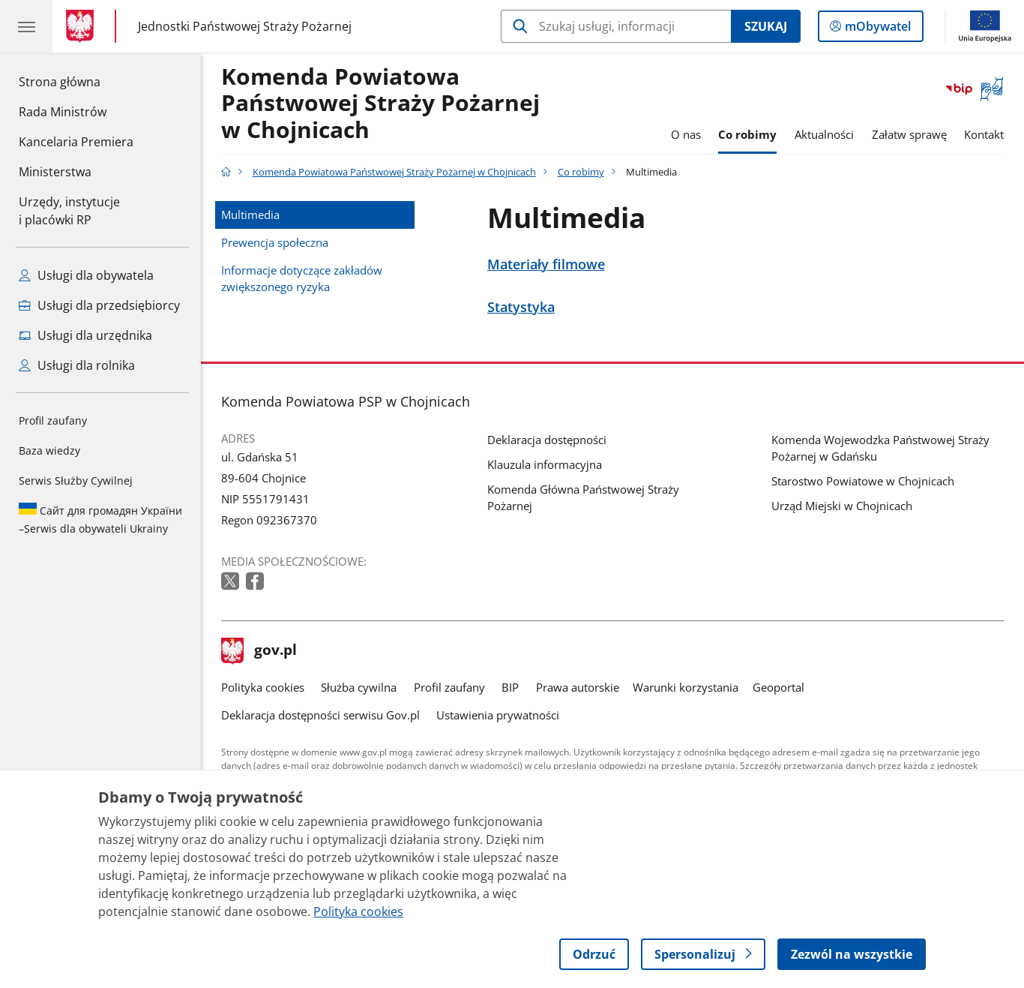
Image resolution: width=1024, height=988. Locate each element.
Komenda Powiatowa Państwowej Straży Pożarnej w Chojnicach (380, 104)
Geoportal (778, 687)
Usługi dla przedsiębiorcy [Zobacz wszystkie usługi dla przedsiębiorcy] (99, 305)
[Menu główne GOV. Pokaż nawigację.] (26, 26)
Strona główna (76, 81)
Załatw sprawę (909, 134)
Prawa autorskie (577, 687)
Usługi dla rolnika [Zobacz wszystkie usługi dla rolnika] (77, 365)
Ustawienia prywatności (497, 714)
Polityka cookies (262, 687)
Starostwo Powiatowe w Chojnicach (862, 480)
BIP (510, 687)
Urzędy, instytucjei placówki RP (69, 211)
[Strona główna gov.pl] (83, 26)
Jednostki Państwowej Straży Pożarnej (245, 26)
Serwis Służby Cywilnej (76, 480)
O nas (686, 134)
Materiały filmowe (546, 264)
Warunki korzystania (685, 687)
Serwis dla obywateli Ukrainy (100, 519)
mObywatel (876, 29)
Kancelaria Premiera (76, 142)
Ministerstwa (55, 172)
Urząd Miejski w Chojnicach (841, 505)
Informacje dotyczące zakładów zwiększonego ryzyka (301, 278)
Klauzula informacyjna (544, 464)
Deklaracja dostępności (546, 439)
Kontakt (984, 134)
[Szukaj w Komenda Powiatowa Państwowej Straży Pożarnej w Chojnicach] (616, 26)
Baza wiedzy (49, 450)
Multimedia (250, 214)
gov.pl (259, 651)
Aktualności (824, 134)
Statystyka (521, 307)
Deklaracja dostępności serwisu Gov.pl (320, 714)
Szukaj (765, 26)
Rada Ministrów (62, 112)
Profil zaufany (53, 420)
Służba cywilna (359, 687)
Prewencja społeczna (274, 242)
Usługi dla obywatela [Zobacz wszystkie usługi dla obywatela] (86, 275)
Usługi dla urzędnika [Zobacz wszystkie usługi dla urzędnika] (85, 335)
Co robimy (747, 134)
